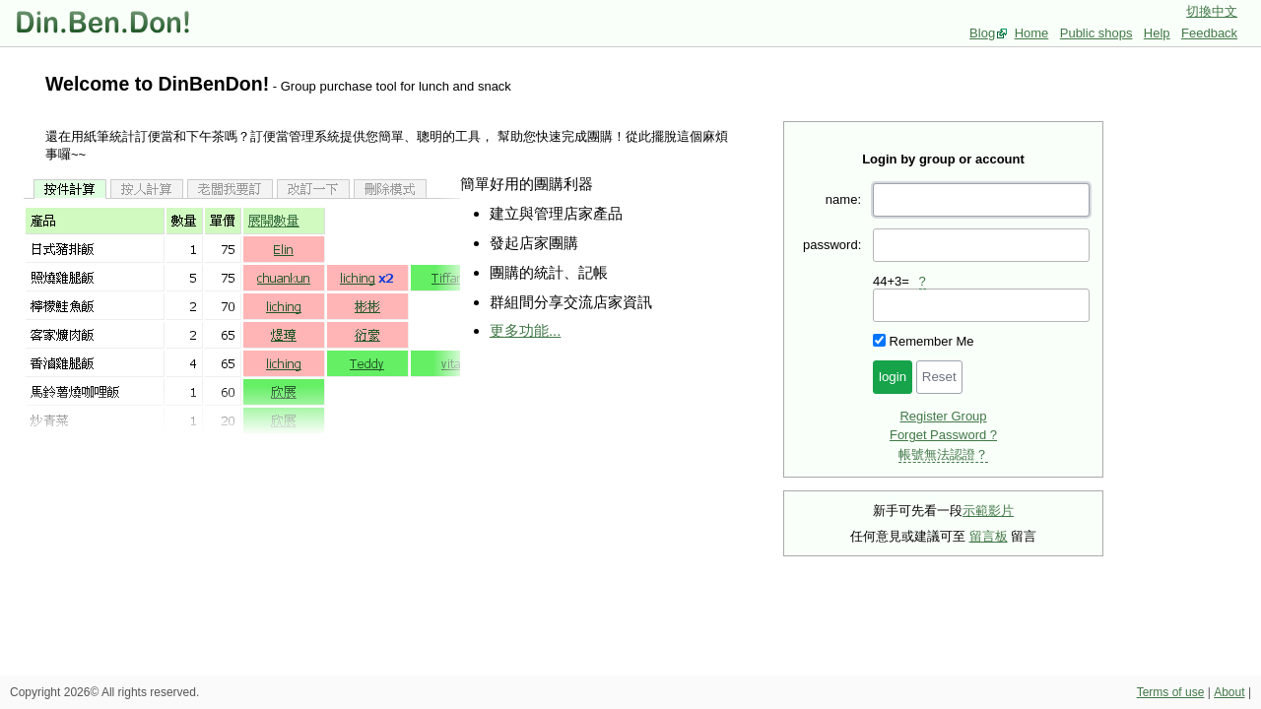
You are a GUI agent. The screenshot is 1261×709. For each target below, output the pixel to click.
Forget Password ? (943, 434)
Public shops (1096, 33)
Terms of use (1171, 692)
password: (832, 244)
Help (1157, 33)
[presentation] (981, 305)
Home (1032, 33)
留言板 (988, 536)
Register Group (942, 416)
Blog (982, 33)
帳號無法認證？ (943, 454)
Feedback (1209, 33)
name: (843, 199)
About (1229, 692)
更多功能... (525, 330)
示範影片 (988, 510)
